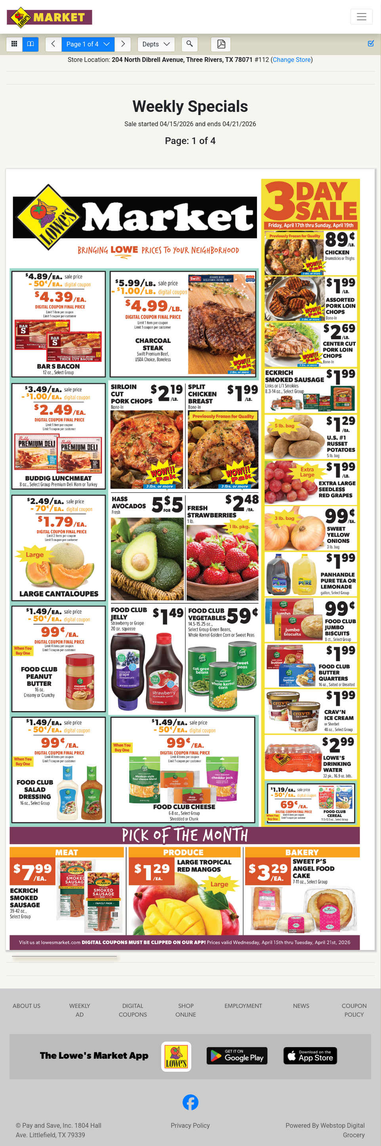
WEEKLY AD (79, 1011)
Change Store (292, 59)
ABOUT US (26, 1006)
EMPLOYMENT (243, 1006)
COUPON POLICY (354, 1011)
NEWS (301, 1006)
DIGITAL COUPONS (133, 1011)
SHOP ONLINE (185, 1011)
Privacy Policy (190, 1125)
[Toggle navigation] (362, 17)
